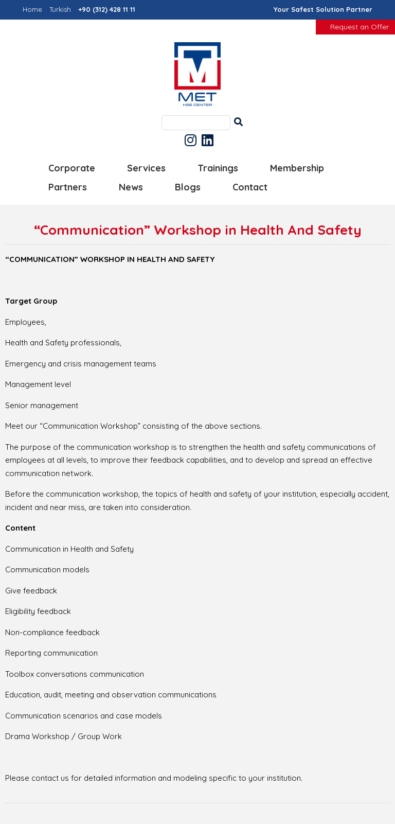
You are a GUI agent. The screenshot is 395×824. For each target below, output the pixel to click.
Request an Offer (359, 26)
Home (32, 9)
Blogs (188, 187)
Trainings (218, 168)
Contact (249, 187)
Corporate (71, 168)
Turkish (60, 9)
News (131, 187)
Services (146, 168)
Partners (67, 187)
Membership (297, 168)
